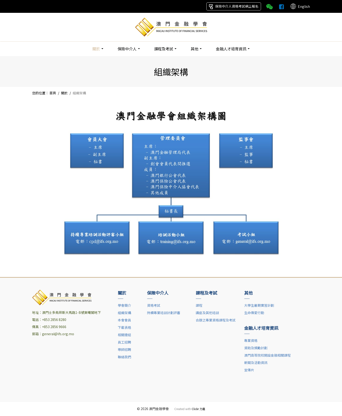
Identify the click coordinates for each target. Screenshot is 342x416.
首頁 (52, 93)
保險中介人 (129, 48)
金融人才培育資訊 (233, 48)
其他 (196, 48)
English (300, 6)
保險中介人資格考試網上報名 (233, 6)
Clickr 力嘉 (198, 409)
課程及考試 (165, 48)
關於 (97, 48)
